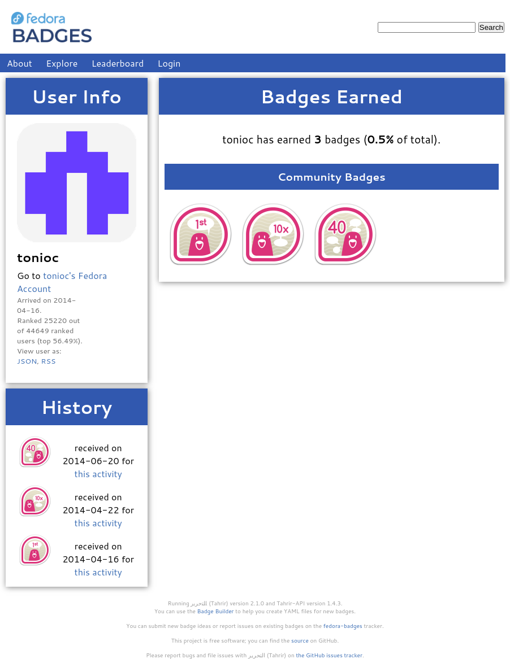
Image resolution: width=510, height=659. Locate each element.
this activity (98, 473)
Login (169, 62)
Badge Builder (215, 611)
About (19, 62)
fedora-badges (342, 626)
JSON (27, 361)
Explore (61, 62)
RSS (48, 361)
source (300, 640)
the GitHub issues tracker (329, 655)
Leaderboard (118, 62)
